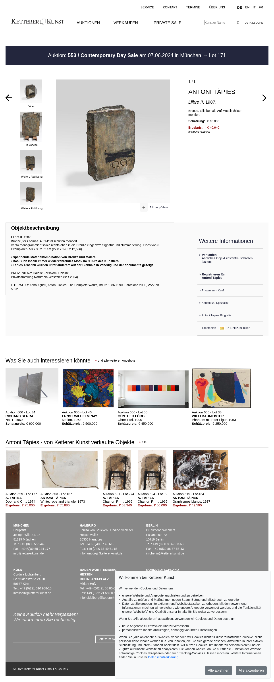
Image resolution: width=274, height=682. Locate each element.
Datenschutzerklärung (163, 657)
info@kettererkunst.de (28, 553)
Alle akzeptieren (251, 670)
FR (261, 7)
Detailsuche (254, 22)
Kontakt (170, 7)
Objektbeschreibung (35, 228)
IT (254, 7)
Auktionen (88, 23)
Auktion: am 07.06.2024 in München (125, 55)
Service (147, 7)
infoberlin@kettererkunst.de (165, 553)
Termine (193, 7)
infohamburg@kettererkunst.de (101, 553)
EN (247, 7)
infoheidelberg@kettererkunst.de (102, 597)
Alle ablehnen (218, 670)
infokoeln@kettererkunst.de (32, 593)
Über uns (217, 7)
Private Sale (167, 23)
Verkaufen (126, 23)
